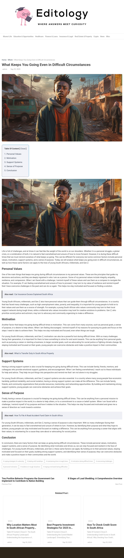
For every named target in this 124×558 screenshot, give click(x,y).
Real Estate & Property (83, 36)
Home (4, 60)
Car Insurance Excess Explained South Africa (33, 294)
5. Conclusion (10, 170)
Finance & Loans (51, 36)
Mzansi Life (7, 36)
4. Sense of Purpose (13, 166)
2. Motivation (10, 158)
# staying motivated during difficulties (55, 467)
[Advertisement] (62, 47)
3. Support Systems (13, 162)
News (102, 36)
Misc (108, 36)
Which (10, 60)
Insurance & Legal (66, 36)
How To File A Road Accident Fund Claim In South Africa (38, 415)
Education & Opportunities (24, 36)
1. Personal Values (12, 154)
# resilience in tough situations (30, 467)
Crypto (96, 36)
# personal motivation (10, 467)
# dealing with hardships (35, 461)
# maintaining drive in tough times (57, 461)
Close (22, 148)
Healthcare (39, 36)
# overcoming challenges (104, 461)
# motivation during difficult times (82, 461)
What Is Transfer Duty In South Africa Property (34, 353)
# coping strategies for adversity (13, 461)
